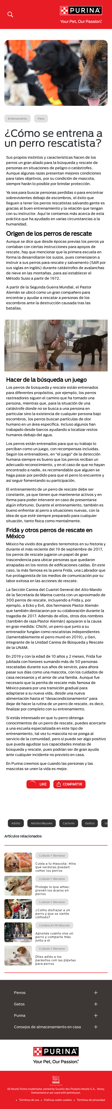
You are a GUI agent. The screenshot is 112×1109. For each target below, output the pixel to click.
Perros (20, 992)
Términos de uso (29, 1099)
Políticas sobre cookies (58, 1099)
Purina (19, 1015)
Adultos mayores (41, 823)
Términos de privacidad (91, 1099)
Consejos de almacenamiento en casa (47, 1027)
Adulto (15, 823)
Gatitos (89, 823)
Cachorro (69, 823)
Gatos (19, 1004)
